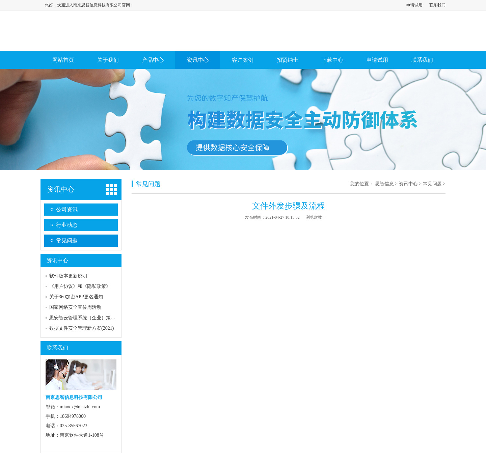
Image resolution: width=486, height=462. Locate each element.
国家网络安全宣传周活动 (75, 307)
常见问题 (67, 240)
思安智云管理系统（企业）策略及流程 (89, 317)
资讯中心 (198, 60)
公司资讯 (67, 209)
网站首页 (63, 60)
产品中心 (153, 60)
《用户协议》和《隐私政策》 (80, 286)
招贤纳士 (287, 60)
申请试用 (414, 5)
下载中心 (332, 60)
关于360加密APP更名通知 (76, 296)
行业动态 (67, 225)
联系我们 (437, 5)
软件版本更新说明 (68, 275)
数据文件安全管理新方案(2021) (81, 328)
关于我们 (108, 60)
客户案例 (242, 60)
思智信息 (384, 183)
